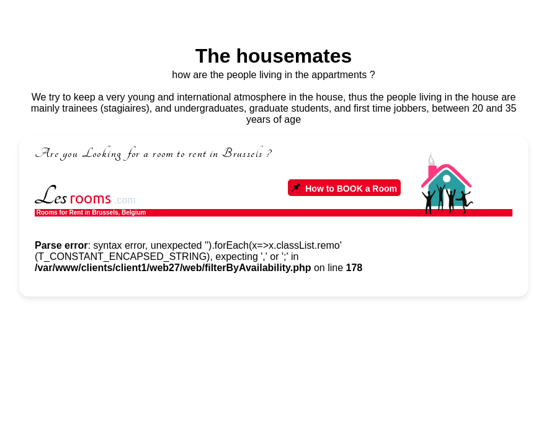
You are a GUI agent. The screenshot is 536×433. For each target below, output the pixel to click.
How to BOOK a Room (344, 188)
